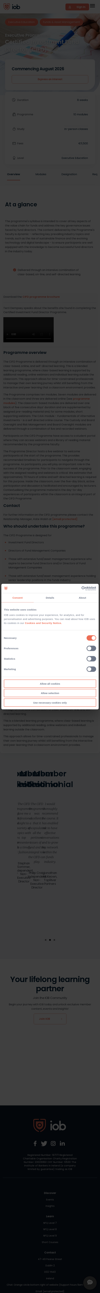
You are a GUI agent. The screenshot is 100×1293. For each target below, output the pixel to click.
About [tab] (82, 597)
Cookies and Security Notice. (43, 622)
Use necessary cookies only (50, 702)
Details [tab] (50, 597)
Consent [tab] (17, 597)
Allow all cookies (50, 683)
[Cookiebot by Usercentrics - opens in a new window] (81, 588)
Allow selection (50, 693)
